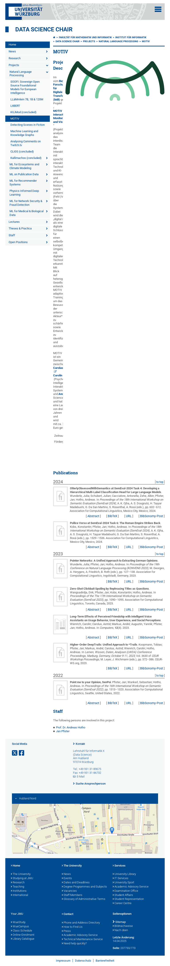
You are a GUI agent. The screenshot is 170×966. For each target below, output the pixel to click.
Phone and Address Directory (81, 923)
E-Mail (81, 776)
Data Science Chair (44, 29)
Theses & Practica (20, 228)
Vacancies (69, 891)
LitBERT (15, 105)
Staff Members (72, 895)
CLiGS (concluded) (22, 151)
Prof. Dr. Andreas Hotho (70, 727)
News (12, 51)
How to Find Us (72, 927)
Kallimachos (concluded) (26, 158)
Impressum (63, 960)
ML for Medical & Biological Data (27, 213)
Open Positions (18, 242)
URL (129, 516)
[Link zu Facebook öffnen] (22, 753)
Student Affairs (123, 895)
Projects (14, 65)
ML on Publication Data (24, 174)
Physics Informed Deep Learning (24, 192)
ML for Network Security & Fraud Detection (26, 202)
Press (66, 931)
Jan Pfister (63, 731)
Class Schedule (21, 931)
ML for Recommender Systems (23, 182)
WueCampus (20, 927)
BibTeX (112, 516)
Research (15, 58)
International (19, 895)
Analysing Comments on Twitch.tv (25, 143)
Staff (12, 235)
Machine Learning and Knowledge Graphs (24, 133)
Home (12, 44)
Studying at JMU (22, 878)
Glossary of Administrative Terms (83, 899)
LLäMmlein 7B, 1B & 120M (26, 99)
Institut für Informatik (130, 37)
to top (159, 482)
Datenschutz (83, 960)
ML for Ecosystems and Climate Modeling (24, 166)
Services (119, 866)
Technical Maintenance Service (82, 939)
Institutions (19, 891)
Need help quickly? (74, 944)
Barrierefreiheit (105, 960)
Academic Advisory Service (131, 887)
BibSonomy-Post (151, 516)
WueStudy (18, 922)
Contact (67, 914)
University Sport (123, 883)
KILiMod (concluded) (23, 112)
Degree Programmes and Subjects (84, 887)
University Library (124, 874)
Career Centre (122, 903)
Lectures (14, 221)
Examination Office (125, 891)
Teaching (17, 887)
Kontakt (80, 743)
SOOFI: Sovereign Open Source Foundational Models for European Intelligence (25, 87)
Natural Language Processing (21, 73)
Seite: (116, 948)
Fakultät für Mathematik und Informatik (85, 37)
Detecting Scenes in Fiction (27, 124)
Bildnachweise (123, 926)
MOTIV (14, 118)
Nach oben (120, 930)
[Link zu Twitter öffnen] (15, 753)
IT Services (120, 878)
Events (67, 878)
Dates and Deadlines (76, 883)
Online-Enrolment (22, 935)
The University (21, 874)
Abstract (93, 516)
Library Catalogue (22, 939)
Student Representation (128, 899)
